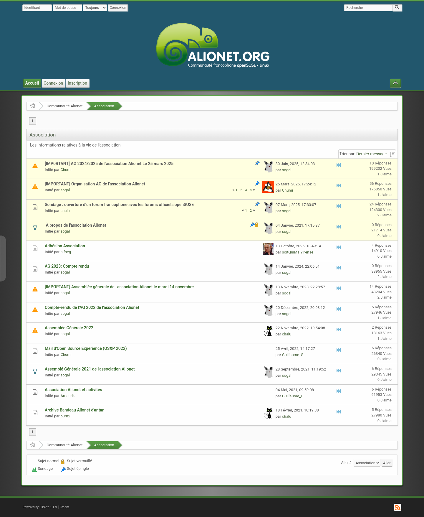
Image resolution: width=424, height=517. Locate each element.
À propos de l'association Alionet (75, 225)
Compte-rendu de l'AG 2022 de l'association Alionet (92, 307)
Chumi (65, 169)
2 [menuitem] (241, 190)
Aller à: (346, 462)
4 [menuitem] (251, 190)
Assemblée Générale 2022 (69, 327)
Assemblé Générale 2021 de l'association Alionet (90, 369)
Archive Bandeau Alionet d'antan (75, 410)
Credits (64, 507)
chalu (64, 210)
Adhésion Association (65, 245)
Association (104, 106)
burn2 (65, 416)
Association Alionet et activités (73, 389)
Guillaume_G (293, 355)
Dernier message (371, 154)
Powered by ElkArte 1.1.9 (40, 507)
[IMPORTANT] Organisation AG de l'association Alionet (95, 184)
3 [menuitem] (246, 190)
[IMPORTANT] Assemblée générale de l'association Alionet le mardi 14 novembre (119, 286)
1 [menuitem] (33, 121)
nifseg (65, 252)
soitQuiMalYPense (297, 252)
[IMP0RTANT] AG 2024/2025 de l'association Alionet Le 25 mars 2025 (109, 163)
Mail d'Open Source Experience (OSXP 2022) (86, 348)
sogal (287, 170)
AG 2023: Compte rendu (67, 266)
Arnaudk (67, 395)
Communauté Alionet (64, 106)
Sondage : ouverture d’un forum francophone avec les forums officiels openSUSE (119, 204)
